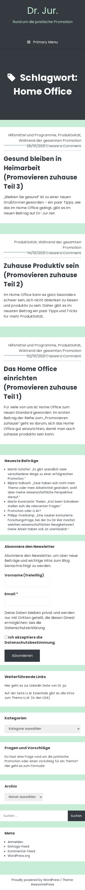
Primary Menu (42, 42)
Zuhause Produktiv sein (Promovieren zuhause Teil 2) (41, 275)
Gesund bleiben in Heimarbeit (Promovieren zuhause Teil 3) (40, 172)
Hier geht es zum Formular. (25, 766)
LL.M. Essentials (37, 693)
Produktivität (69, 135)
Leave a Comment (65, 146)
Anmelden (15, 842)
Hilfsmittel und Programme (32, 135)
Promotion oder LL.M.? (24, 511)
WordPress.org (19, 856)
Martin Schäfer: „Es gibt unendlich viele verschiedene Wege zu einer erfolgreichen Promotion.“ (40, 474)
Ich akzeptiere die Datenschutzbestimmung (30, 640)
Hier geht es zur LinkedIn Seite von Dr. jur (35, 685)
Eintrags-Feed (18, 846)
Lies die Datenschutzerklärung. (25, 625)
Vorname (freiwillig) (24, 575)
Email (11, 594)
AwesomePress (42, 884)
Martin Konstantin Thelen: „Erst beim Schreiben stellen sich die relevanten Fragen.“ (43, 504)
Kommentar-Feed (21, 851)
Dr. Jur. (42, 10)
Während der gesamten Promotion (50, 140)
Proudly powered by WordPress (36, 880)
